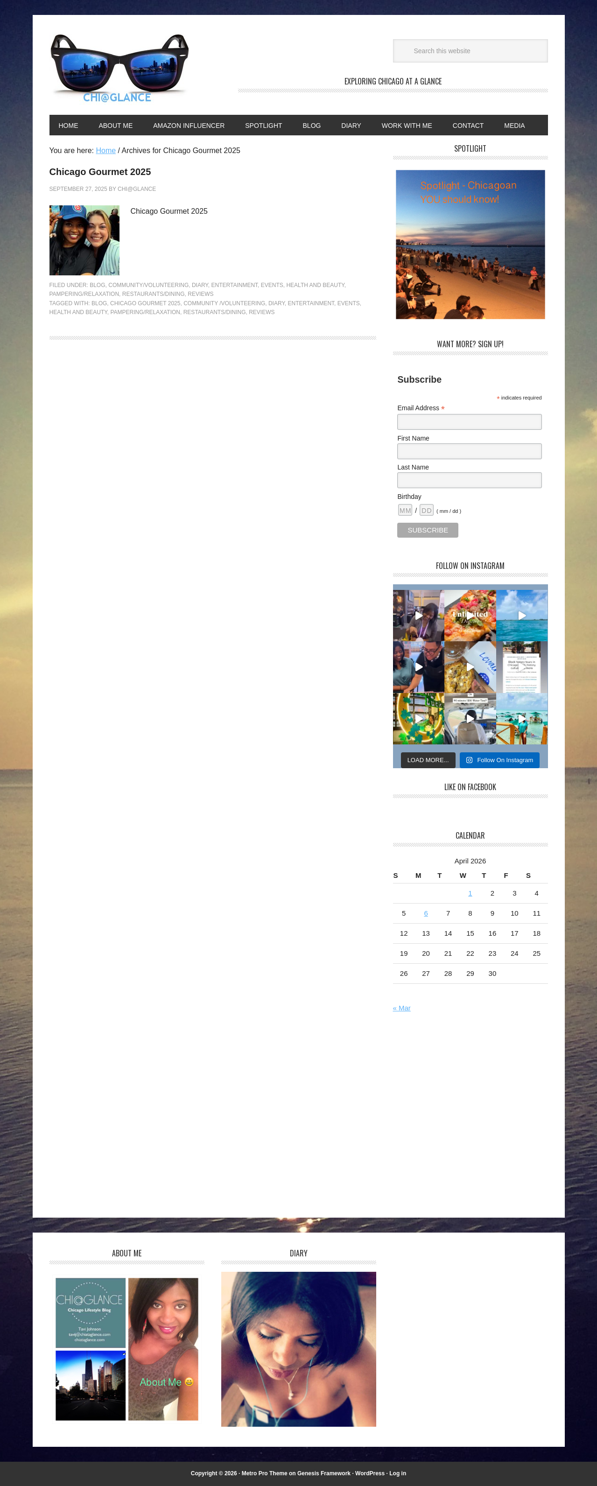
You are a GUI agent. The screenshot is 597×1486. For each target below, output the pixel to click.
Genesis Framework (324, 1473)
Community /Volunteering (224, 303)
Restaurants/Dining (153, 294)
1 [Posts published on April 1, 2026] (470, 893)
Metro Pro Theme (265, 1473)
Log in (397, 1473)
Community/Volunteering (148, 285)
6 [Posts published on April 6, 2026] (426, 913)
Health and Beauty (315, 285)
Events (272, 285)
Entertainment (234, 285)
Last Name (413, 467)
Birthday (409, 496)
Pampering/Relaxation (84, 294)
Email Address (421, 408)
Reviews (200, 294)
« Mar (402, 1008)
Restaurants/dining (214, 312)
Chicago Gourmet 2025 (100, 172)
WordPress (370, 1473)
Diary (200, 285)
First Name (413, 438)
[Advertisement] (471, 1116)
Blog (97, 285)
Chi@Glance (119, 68)
